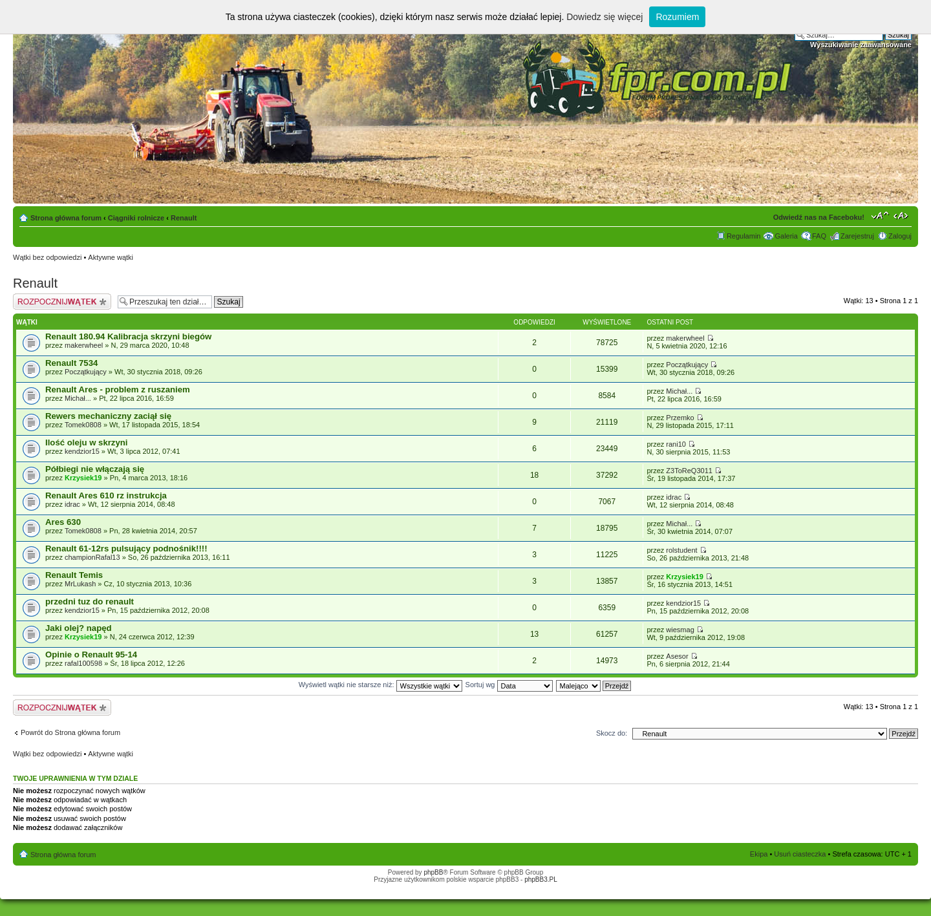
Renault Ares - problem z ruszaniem (117, 389)
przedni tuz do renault (89, 601)
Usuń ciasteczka (800, 854)
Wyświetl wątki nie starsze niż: (380, 684)
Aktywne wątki (110, 257)
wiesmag (680, 630)
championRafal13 (92, 557)
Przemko (680, 417)
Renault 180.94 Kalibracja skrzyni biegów (128, 336)
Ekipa (759, 854)
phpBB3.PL (540, 879)
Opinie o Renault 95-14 (91, 654)
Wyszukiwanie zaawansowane (861, 44)
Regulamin (744, 236)
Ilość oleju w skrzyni (86, 442)
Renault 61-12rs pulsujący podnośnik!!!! (126, 548)
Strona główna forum (66, 218)
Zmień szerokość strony (902, 215)
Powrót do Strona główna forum (70, 732)
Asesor (677, 656)
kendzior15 (82, 451)
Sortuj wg (509, 684)
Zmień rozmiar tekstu (880, 215)
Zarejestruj (857, 236)
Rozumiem (677, 17)
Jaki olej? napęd (78, 628)
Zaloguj (900, 236)
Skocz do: (611, 733)
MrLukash (80, 584)
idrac (72, 504)
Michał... (78, 398)
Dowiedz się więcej (604, 17)
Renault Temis (74, 575)
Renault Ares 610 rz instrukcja (106, 495)
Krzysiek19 (83, 478)
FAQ (819, 236)
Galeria (786, 236)
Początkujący (86, 372)
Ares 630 (63, 522)
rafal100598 (83, 663)
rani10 (676, 444)
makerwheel (84, 345)
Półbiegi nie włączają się (94, 469)
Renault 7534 (71, 363)
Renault (184, 218)
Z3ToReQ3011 (689, 470)
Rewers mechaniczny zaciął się (108, 416)
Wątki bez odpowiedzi (47, 257)
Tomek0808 (83, 425)
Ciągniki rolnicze (136, 218)
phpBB (433, 872)
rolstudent (681, 550)
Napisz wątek (62, 301)
